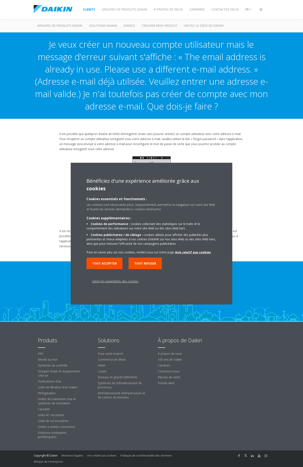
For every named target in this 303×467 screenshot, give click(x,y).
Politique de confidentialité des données (146, 455)
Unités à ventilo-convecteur (56, 427)
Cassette (44, 409)
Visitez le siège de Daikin (203, 26)
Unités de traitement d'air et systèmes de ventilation (57, 401)
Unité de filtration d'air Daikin (57, 387)
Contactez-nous (168, 371)
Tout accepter (104, 263)
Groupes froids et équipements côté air (59, 373)
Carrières (164, 365)
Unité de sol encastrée (53, 421)
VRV (40, 354)
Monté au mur (47, 359)
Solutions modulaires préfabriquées (52, 435)
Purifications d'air (49, 381)
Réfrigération (47, 393)
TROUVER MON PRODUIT (159, 26)
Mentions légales (72, 455)
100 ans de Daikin (170, 359)
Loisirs (102, 371)
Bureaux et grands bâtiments (117, 377)
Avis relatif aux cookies (102, 455)
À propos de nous (170, 354)
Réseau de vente (169, 377)
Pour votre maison (110, 354)
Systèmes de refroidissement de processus (120, 385)
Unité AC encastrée (51, 415)
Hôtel (101, 365)
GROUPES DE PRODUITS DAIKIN (59, 26)
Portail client (166, 383)
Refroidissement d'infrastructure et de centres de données (121, 395)
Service (129, 26)
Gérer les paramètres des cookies (115, 281)
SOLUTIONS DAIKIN (103, 26)
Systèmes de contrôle (53, 365)
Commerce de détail (111, 359)
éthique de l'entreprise (48, 461)
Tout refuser (145, 263)
